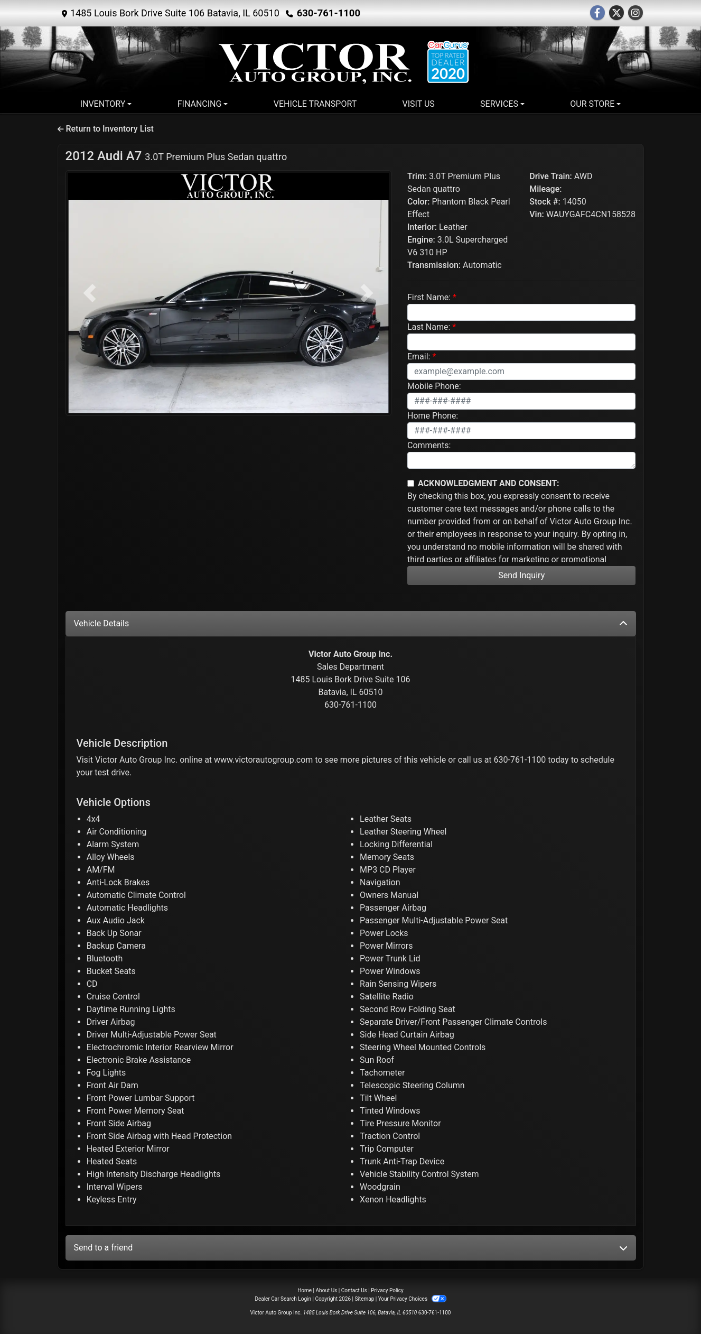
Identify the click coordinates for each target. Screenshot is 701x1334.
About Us (327, 1290)
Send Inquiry (521, 575)
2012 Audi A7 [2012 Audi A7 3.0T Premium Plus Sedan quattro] (176, 156)
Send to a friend (351, 1248)
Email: (418, 356)
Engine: (421, 240)
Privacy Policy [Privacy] (387, 1290)
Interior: (422, 227)
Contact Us (354, 1290)
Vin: (536, 214)
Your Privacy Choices (412, 1299)
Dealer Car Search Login (283, 1299)
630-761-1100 (328, 12)
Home (304, 1290)
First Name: (429, 297)
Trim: (417, 176)
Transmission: (434, 265)
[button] (90, 293)
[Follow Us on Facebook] (597, 13)
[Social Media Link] (635, 13)
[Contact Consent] (410, 483)
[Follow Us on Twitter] (616, 13)
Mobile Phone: (434, 386)
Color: (418, 202)
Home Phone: (432, 416)
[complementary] (669, 1302)
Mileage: (545, 189)
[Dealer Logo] (350, 63)
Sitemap (364, 1299)
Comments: (429, 445)
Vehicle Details (351, 623)
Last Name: (428, 327)
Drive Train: (550, 176)
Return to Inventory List (106, 129)
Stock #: (544, 202)
